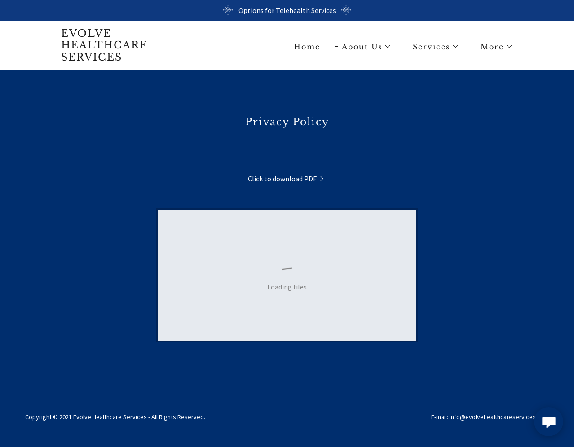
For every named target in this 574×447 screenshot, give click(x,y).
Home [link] (307, 46)
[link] (104, 57)
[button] (363, 46)
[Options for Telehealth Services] (287, 10)
